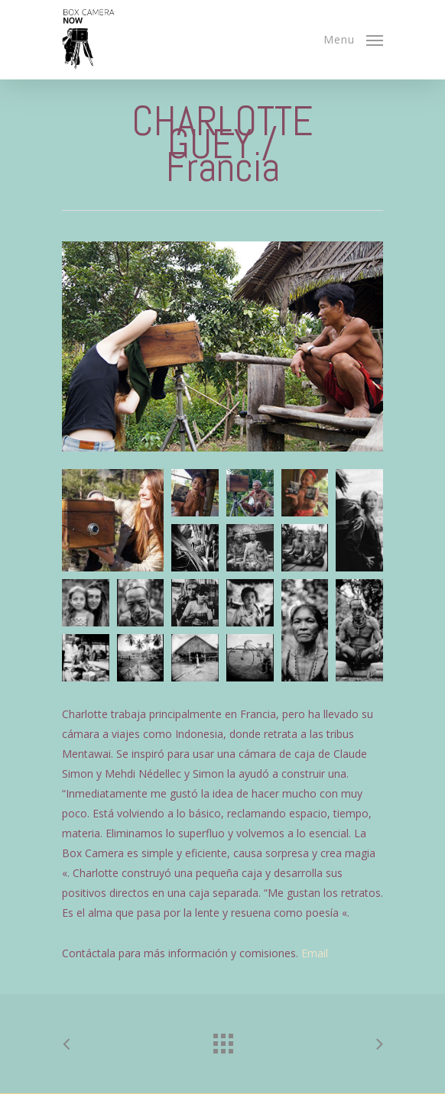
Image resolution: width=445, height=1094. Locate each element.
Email (314, 953)
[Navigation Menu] (353, 38)
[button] (113, 520)
